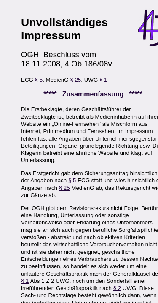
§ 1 (103, 80)
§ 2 (117, 288)
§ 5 (39, 80)
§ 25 (75, 80)
